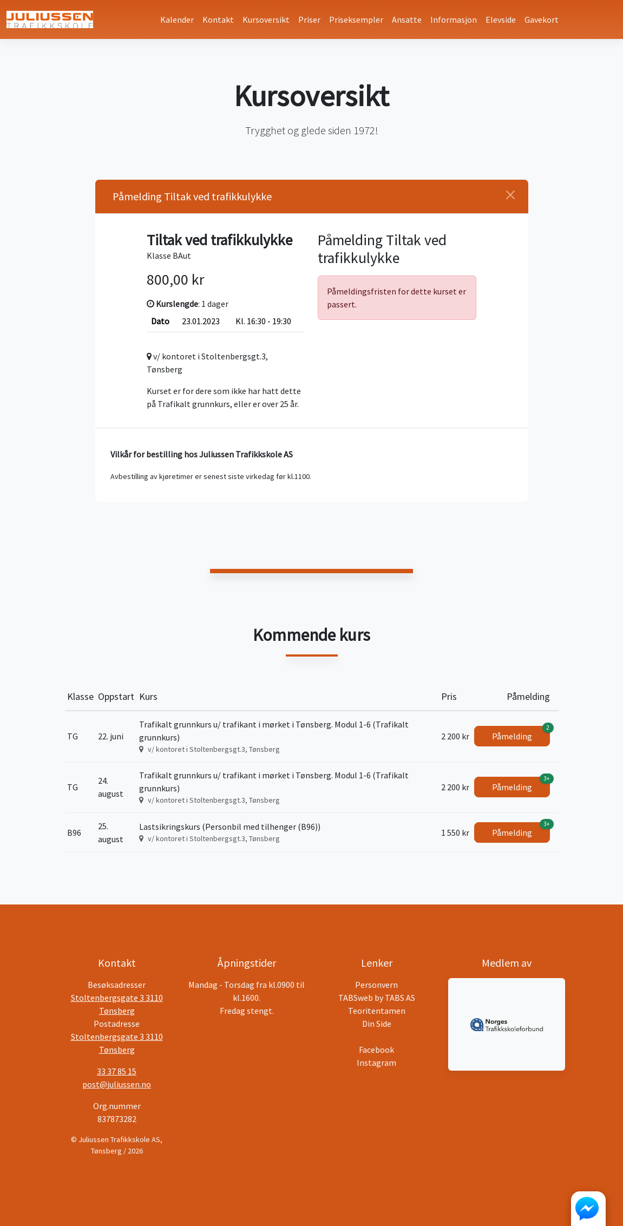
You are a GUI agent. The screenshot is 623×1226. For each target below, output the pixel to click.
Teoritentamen (376, 1010)
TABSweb (355, 997)
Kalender (177, 19)
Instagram (376, 1062)
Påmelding (521, 734)
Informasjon (453, 19)
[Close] (510, 195)
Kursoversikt (266, 19)
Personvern (376, 984)
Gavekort (541, 19)
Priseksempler (356, 19)
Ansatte (407, 19)
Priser (309, 19)
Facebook (376, 1049)
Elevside (501, 19)
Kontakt (218, 19)
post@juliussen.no (116, 1084)
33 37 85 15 (116, 1071)
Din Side (376, 1023)
